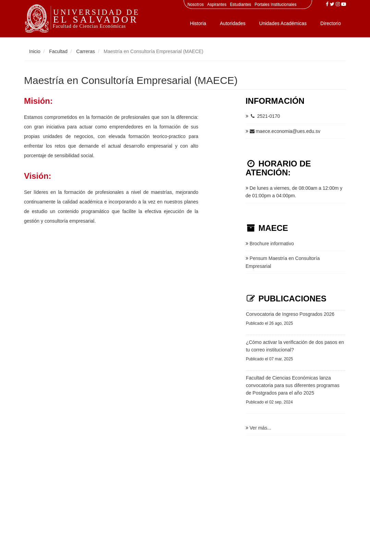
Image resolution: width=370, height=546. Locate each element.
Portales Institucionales (275, 4)
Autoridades (233, 23)
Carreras (85, 51)
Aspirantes (216, 4)
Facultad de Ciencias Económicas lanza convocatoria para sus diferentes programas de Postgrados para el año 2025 (293, 385)
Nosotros (195, 4)
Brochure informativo (270, 243)
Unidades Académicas (283, 23)
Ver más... (258, 428)
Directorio (330, 23)
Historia (198, 23)
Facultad (58, 51)
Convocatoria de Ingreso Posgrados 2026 (290, 314)
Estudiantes (240, 4)
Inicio (34, 51)
